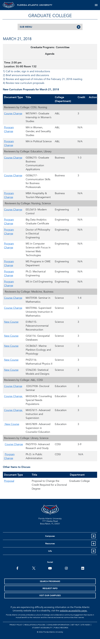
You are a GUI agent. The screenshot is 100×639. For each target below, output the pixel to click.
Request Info (50, 588)
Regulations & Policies (34, 625)
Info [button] (50, 551)
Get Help (75, 625)
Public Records (61, 627)
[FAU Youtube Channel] (50, 568)
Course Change (13, 113)
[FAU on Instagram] (66, 568)
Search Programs (50, 581)
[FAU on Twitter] (33, 568)
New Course (11, 322)
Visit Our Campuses (50, 595)
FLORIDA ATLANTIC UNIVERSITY (35, 5)
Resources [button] (50, 543)
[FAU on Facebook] (17, 568)
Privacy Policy (16, 625)
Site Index (85, 625)
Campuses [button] (50, 536)
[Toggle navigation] (96, 5)
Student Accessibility (42, 627)
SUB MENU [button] (26, 26)
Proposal (9, 481)
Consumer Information (58, 625)
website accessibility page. (73, 610)
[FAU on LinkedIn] (82, 568)
